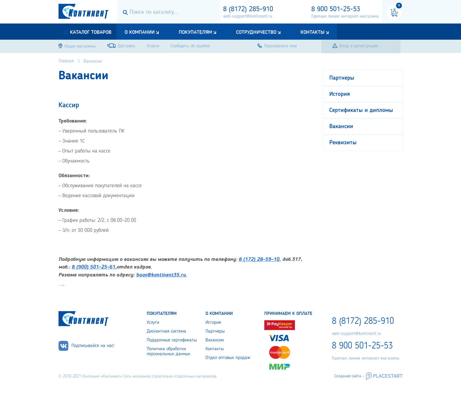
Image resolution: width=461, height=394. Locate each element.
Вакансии (341, 127)
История (339, 94)
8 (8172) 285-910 (248, 9)
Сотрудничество (256, 32)
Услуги (153, 322)
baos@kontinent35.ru (161, 275)
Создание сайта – (349, 376)
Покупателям (195, 32)
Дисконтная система (166, 331)
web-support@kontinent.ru (247, 16)
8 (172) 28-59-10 (259, 259)
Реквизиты (343, 143)
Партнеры (341, 78)
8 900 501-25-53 (335, 9)
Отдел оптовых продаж (228, 358)
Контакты (312, 32)
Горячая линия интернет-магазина (345, 16)
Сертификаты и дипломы (361, 110)
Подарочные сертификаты (172, 340)
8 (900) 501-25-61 (93, 267)
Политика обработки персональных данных (168, 351)
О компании (140, 32)
